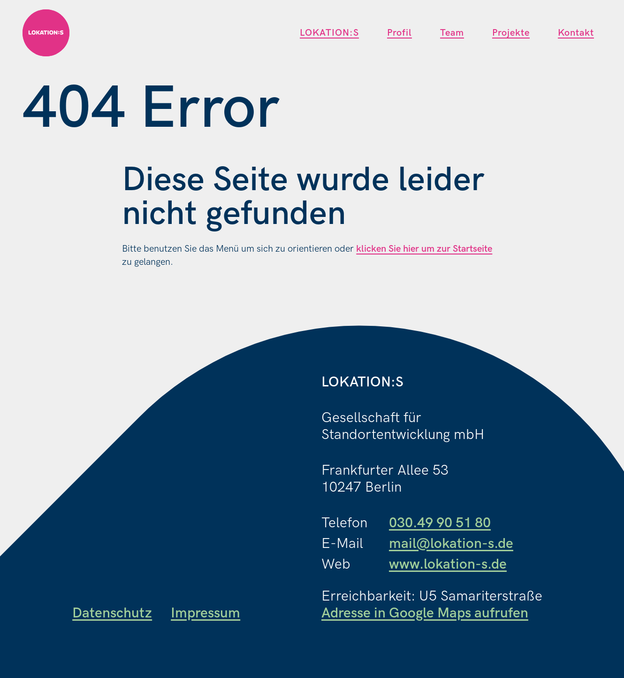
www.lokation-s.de (448, 564)
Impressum (205, 613)
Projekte (511, 33)
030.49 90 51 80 (440, 523)
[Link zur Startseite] (46, 32)
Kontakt (576, 33)
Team (452, 33)
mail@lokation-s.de (451, 543)
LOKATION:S (329, 33)
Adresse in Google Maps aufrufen (424, 613)
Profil (399, 33)
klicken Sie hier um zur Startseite (424, 248)
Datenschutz (112, 613)
